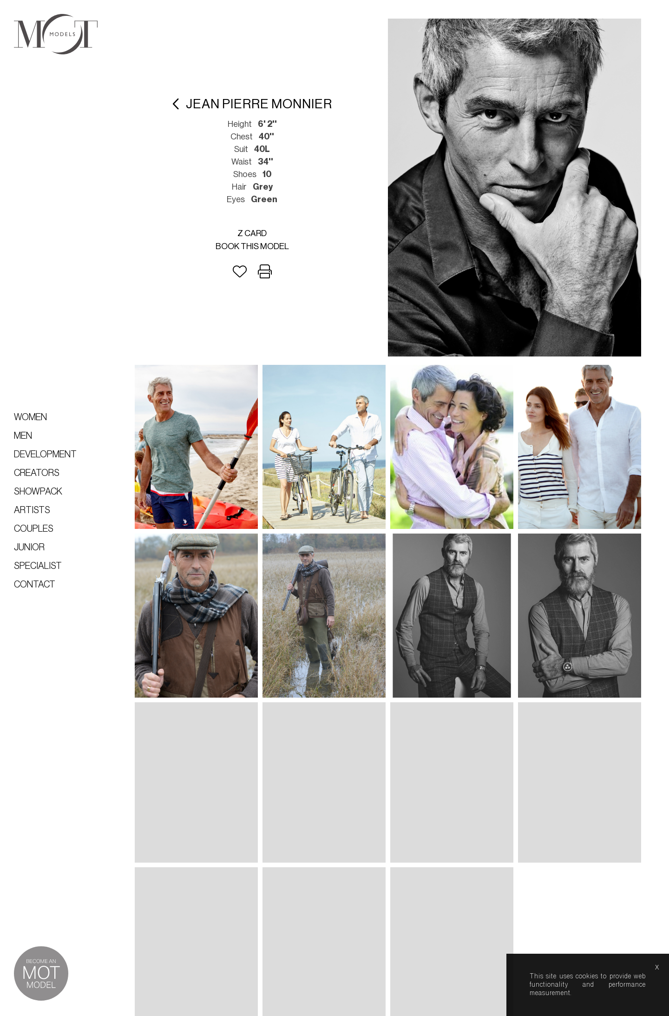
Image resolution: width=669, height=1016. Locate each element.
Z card (252, 233)
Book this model (252, 246)
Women (30, 417)
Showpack (38, 491)
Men (23, 436)
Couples (33, 529)
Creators (36, 473)
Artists (32, 510)
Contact (34, 584)
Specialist (38, 566)
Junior (29, 547)
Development (45, 454)
